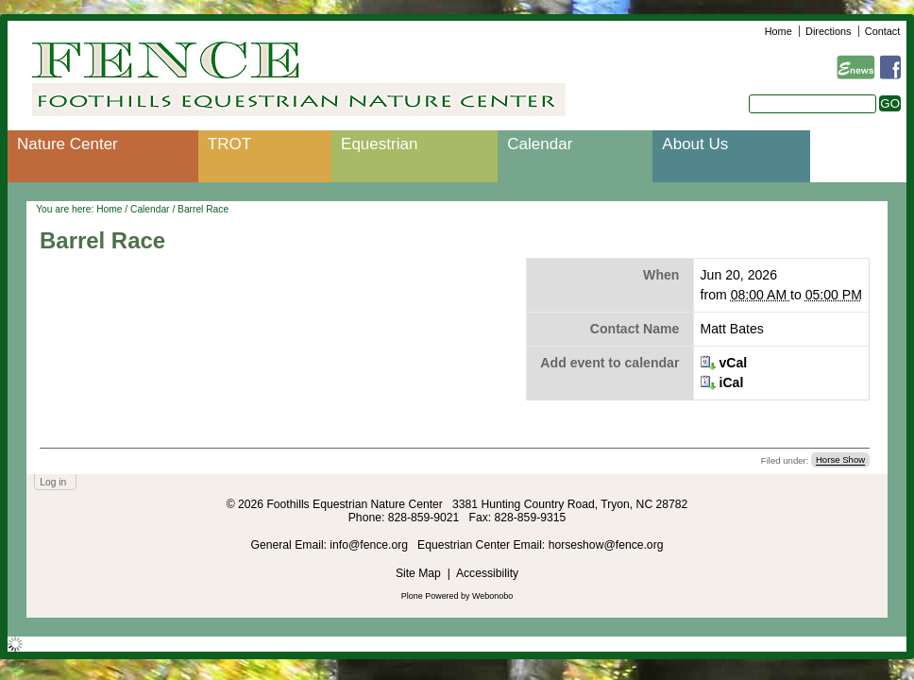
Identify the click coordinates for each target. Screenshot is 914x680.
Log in (53, 482)
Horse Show (840, 460)
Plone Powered (430, 596)
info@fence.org (370, 545)
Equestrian (379, 144)
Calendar (539, 144)
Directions (828, 31)
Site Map (418, 573)
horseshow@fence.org (606, 545)
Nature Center (67, 144)
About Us (695, 144)
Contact (882, 31)
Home (778, 31)
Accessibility (487, 573)
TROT (229, 144)
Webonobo (492, 596)
